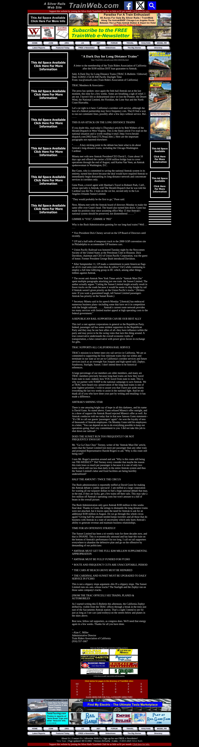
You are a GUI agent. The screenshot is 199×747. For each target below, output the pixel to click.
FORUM (114, 43)
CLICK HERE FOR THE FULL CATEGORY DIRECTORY (109, 697)
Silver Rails (137, 741)
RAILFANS (146, 43)
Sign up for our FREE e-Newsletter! (120, 738)
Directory (158, 48)
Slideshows (110, 48)
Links (115, 741)
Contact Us (77, 738)
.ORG (66, 43)
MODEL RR (162, 43)
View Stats (61, 741)
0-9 (77, 684)
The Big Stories (134, 48)
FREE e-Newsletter (86, 48)
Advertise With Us (93, 738)
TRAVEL (130, 43)
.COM (50, 43)
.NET (98, 43)
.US (82, 43)
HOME (35, 43)
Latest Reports (38, 48)
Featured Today (62, 48)
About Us (66, 738)
